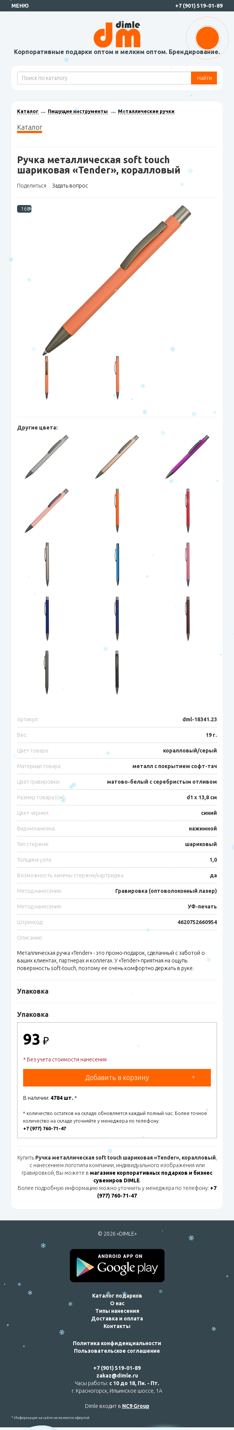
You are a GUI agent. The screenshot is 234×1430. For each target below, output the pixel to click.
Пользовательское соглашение (117, 1351)
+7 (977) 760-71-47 (44, 1128)
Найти (204, 78)
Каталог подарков (117, 1296)
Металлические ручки (146, 111)
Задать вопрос (70, 186)
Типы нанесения (117, 1311)
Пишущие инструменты (78, 111)
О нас (117, 1303)
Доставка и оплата (117, 1318)
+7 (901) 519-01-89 (199, 6)
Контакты (117, 1326)
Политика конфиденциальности (117, 1343)
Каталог (28, 111)
